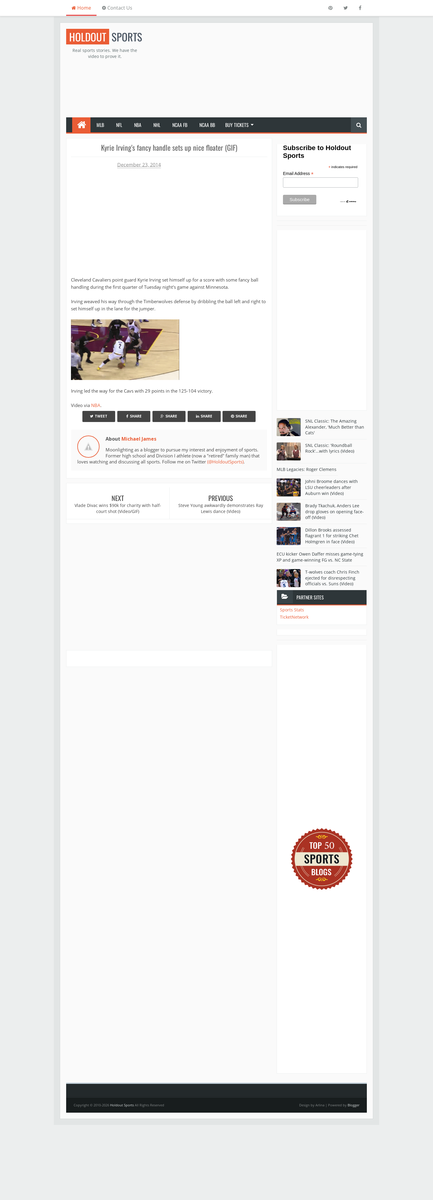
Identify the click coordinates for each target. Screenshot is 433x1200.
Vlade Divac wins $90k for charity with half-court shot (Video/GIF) (118, 508)
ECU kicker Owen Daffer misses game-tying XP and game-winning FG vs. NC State (320, 557)
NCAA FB (179, 124)
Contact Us (117, 8)
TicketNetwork (294, 617)
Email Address (298, 173)
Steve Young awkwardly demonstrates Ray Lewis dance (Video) (220, 508)
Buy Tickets (237, 124)
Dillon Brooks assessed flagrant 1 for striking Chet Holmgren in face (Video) (331, 535)
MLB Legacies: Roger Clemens (306, 469)
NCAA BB (207, 124)
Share (134, 416)
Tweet (98, 416)
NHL (156, 124)
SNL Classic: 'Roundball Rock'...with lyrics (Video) (329, 448)
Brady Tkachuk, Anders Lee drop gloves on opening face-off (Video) (334, 511)
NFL (119, 124)
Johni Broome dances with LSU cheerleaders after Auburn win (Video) (331, 487)
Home (81, 8)
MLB (100, 124)
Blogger (353, 1105)
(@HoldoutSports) (225, 462)
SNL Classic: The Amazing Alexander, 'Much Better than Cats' (334, 427)
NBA (137, 124)
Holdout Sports (122, 1105)
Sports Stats (292, 610)
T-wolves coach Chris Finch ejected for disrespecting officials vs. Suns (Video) (332, 577)
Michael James (138, 439)
